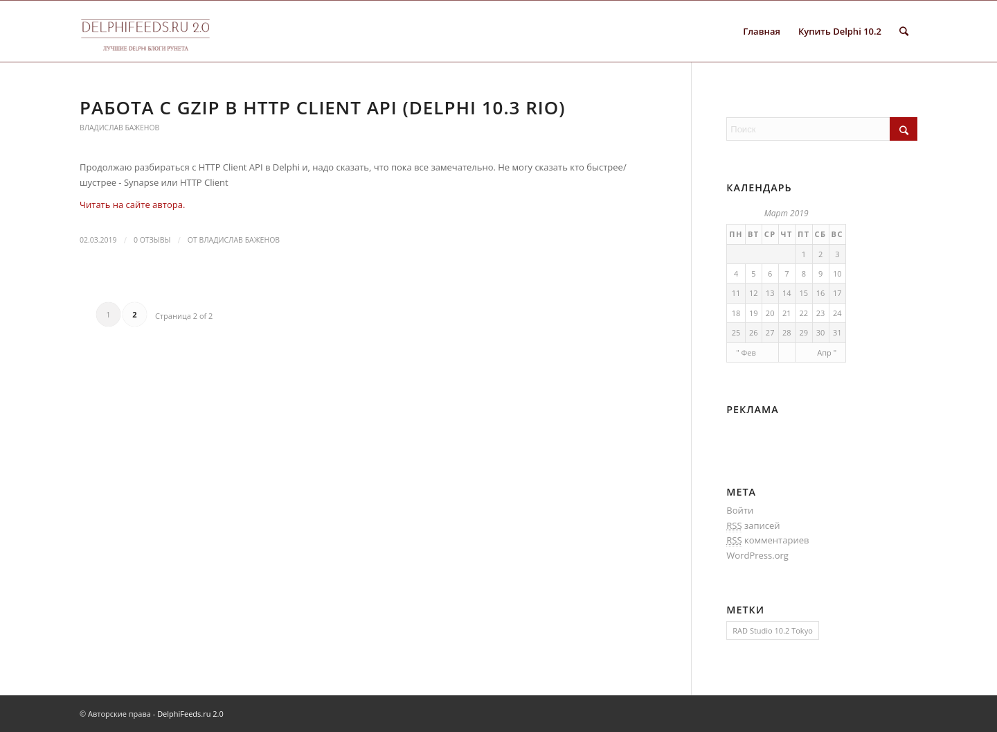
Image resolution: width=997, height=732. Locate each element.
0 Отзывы (152, 240)
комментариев (767, 540)
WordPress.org (757, 555)
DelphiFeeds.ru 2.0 (190, 713)
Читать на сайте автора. (132, 204)
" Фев (746, 352)
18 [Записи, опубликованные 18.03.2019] (736, 313)
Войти (739, 510)
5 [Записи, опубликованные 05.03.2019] (753, 273)
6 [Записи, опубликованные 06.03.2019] (770, 273)
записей (753, 525)
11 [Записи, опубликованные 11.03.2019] (736, 293)
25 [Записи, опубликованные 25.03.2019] (736, 332)
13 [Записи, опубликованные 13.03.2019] (770, 293)
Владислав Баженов (119, 127)
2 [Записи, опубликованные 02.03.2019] (820, 254)
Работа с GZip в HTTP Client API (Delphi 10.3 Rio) (322, 107)
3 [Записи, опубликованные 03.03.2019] (837, 254)
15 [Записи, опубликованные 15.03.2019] (803, 293)
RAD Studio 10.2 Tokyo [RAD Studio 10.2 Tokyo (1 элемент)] (772, 630)
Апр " (826, 352)
